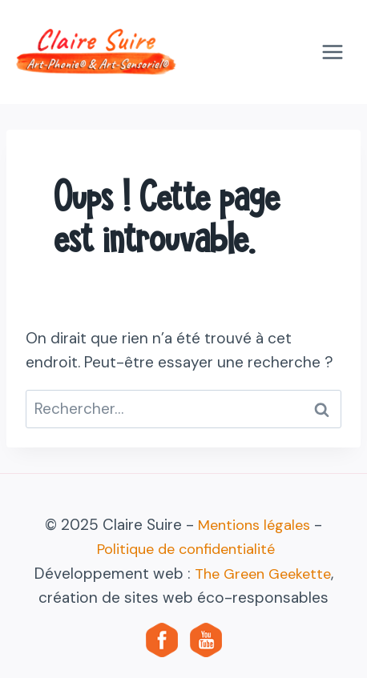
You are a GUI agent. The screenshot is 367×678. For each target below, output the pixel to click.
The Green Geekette (263, 574)
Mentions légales (254, 525)
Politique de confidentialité (186, 549)
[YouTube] (206, 639)
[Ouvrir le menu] (332, 51)
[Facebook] (161, 639)
